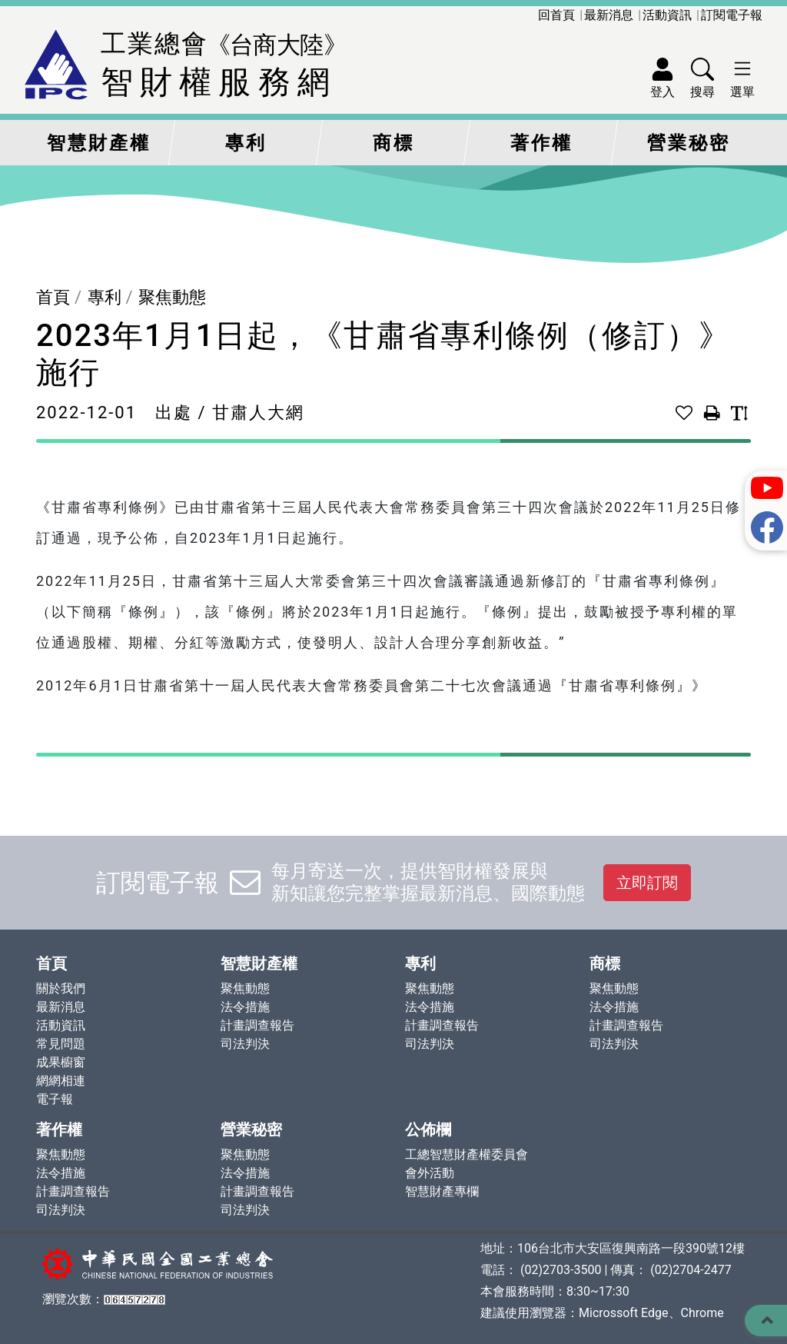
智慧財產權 (99, 143)
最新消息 (608, 15)
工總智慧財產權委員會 (466, 1154)
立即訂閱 (647, 882)
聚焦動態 (172, 297)
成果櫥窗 (60, 1062)
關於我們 (60, 988)
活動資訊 (667, 15)
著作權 (541, 143)
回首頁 (556, 15)
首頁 (53, 297)
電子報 (54, 1099)
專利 (246, 143)
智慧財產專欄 (442, 1191)
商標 (393, 143)
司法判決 (245, 1043)
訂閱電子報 (731, 15)
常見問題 (60, 1043)
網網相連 (60, 1080)
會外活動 (429, 1173)
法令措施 (245, 1007)
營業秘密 (688, 143)
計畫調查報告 (257, 1025)
